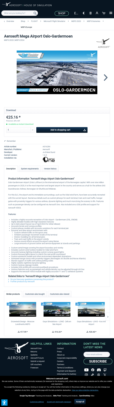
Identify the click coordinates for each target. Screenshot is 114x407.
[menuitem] (19, 13)
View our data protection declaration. (85, 390)
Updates (34, 355)
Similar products (13, 294)
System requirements (30, 169)
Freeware (34, 368)
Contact (60, 348)
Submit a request (38, 361)
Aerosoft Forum (37, 358)
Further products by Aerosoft (21, 281)
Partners (60, 364)
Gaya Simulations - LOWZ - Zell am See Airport (57, 322)
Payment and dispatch (66, 371)
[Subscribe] (97, 361)
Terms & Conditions (65, 368)
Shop (61, 13)
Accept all (80, 402)
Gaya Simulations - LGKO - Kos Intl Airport (91, 322)
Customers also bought (35, 294)
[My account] (97, 13)
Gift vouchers (36, 364)
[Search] (35, 13)
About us (61, 355)
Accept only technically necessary (59, 402)
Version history (50, 169)
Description (11, 169)
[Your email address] (96, 354)
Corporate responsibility (67, 358)
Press (59, 352)
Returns (34, 352)
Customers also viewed (59, 294)
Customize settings (37, 402)
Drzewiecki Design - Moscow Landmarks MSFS (22, 322)
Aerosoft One (36, 348)
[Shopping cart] (104, 13)
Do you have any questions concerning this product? (31, 279)
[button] (4, 402)
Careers (60, 361)
